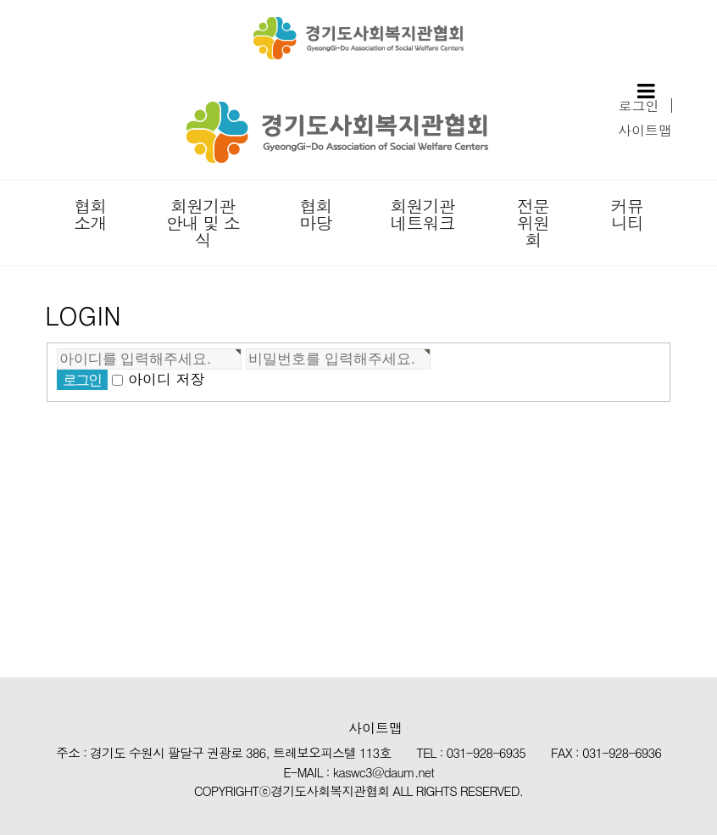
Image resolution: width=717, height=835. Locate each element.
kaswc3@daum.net (383, 772)
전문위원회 (533, 222)
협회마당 (316, 214)
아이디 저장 (166, 380)
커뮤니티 (627, 214)
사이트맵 (645, 130)
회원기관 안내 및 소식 (203, 222)
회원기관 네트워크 (422, 214)
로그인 (639, 105)
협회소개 (90, 214)
